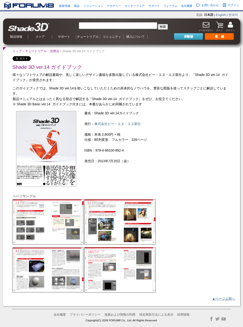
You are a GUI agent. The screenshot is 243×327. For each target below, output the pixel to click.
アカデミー (114, 6)
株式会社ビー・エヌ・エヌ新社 (117, 124)
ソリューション (93, 6)
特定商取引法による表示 (156, 314)
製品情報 (16, 36)
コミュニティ (112, 36)
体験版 (188, 36)
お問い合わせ (207, 5)
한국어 (233, 15)
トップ (17, 51)
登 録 (219, 36)
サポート (154, 6)
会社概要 (187, 6)
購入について (135, 36)
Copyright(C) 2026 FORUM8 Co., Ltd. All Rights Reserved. (121, 320)
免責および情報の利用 (120, 314)
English (221, 15)
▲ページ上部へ (223, 298)
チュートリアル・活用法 (42, 51)
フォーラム (170, 6)
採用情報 (183, 314)
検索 (163, 26)
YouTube (223, 319)
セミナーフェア (135, 6)
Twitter (217, 319)
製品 (77, 6)
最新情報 (64, 6)
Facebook (211, 319)
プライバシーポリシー (85, 314)
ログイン (230, 5)
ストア (40, 36)
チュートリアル (88, 36)
